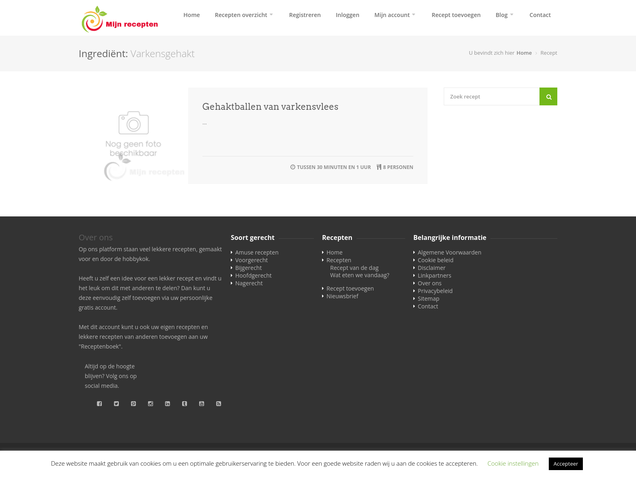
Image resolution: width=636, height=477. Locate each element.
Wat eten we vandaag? (359, 275)
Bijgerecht (248, 268)
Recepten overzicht (241, 15)
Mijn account (392, 15)
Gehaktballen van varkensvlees (270, 106)
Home (191, 15)
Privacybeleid (435, 291)
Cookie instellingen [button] (513, 463)
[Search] (548, 96)
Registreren (305, 15)
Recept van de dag (354, 268)
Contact (540, 15)
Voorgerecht (251, 260)
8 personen (398, 167)
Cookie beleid (435, 260)
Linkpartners (434, 275)
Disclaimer (431, 268)
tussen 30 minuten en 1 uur (334, 167)
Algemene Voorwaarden (449, 252)
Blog (501, 15)
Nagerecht (249, 283)
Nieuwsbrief (342, 296)
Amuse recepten (257, 252)
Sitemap (428, 298)
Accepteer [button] (566, 463)
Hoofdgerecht (253, 275)
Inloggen (347, 15)
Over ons (430, 283)
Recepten (339, 260)
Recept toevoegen (456, 15)
